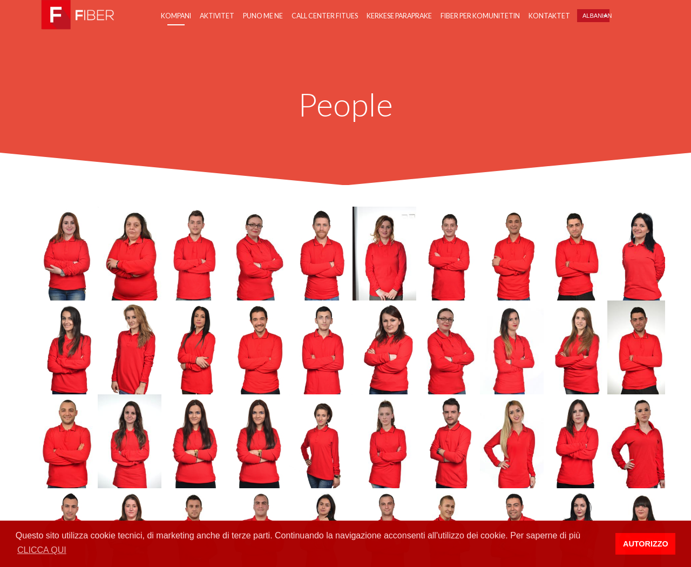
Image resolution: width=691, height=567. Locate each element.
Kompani (176, 16)
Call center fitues (325, 16)
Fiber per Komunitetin (480, 16)
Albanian (595, 15)
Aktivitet (217, 16)
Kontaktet (549, 16)
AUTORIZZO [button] (645, 543)
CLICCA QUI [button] (41, 550)
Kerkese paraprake (399, 16)
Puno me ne (263, 16)
